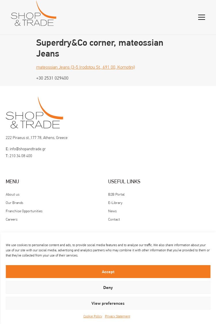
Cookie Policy (92, 316)
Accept (108, 271)
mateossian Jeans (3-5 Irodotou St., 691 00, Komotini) (85, 67)
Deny (108, 287)
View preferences (108, 303)
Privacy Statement (117, 316)
